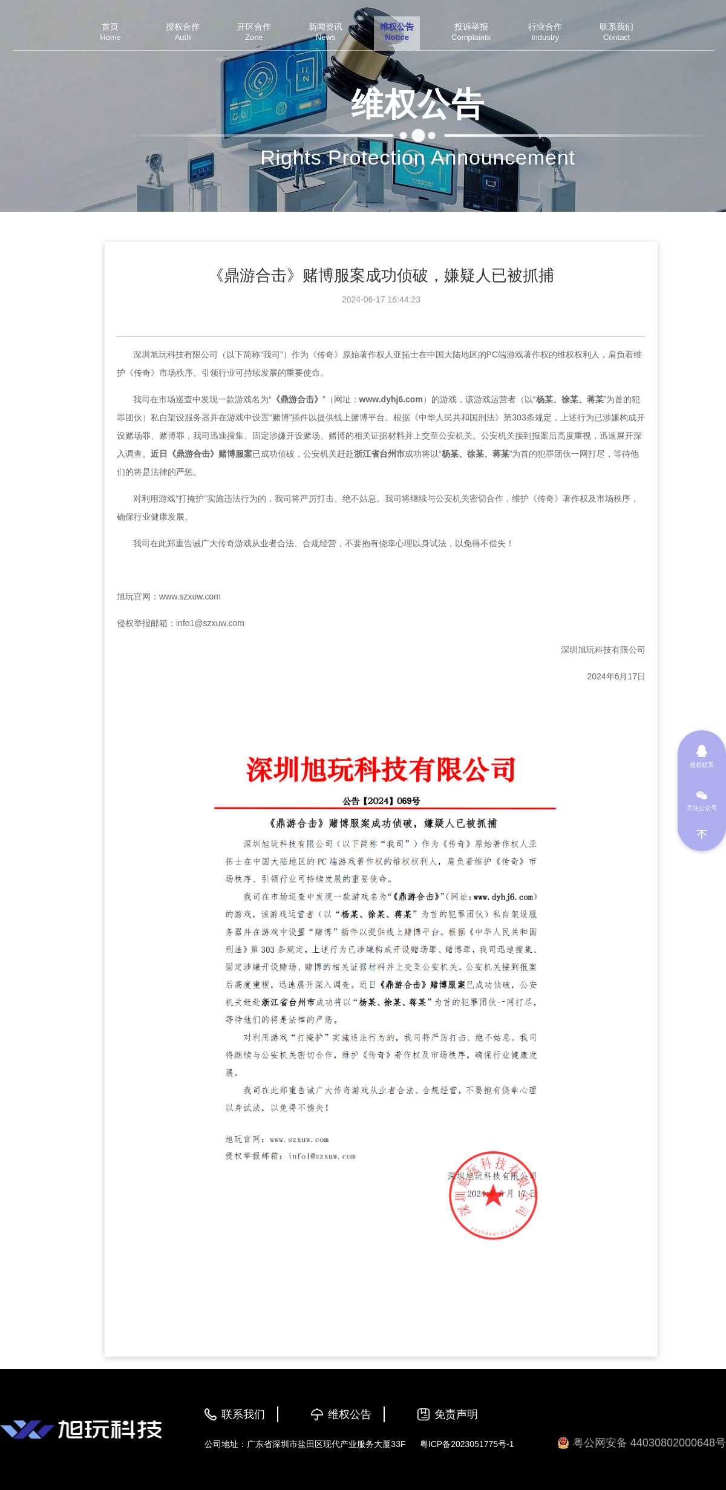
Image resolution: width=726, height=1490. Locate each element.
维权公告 (349, 1414)
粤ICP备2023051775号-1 (467, 1444)
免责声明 (456, 1414)
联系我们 (243, 1414)
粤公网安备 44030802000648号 (641, 1443)
